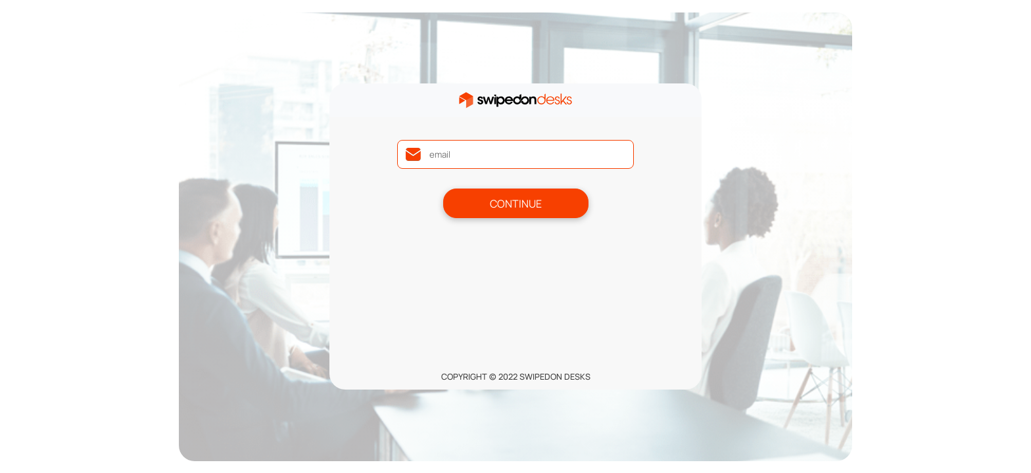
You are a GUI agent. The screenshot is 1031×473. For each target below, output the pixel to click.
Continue (516, 203)
